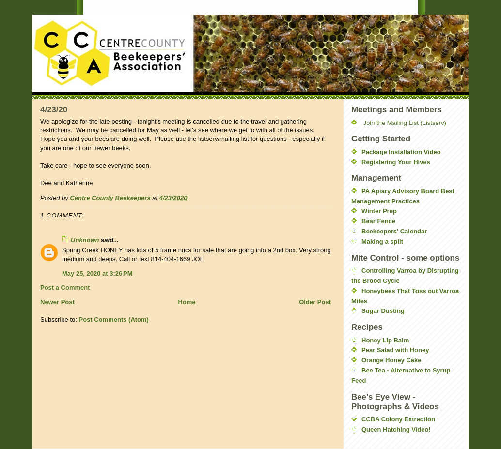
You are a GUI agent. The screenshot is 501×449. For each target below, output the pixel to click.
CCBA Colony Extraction (398, 419)
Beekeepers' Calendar (394, 231)
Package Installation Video (401, 151)
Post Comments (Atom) (114, 319)
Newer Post (57, 302)
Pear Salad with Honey (395, 350)
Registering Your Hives (395, 162)
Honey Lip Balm (385, 340)
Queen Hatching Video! (396, 429)
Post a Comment (65, 287)
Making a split (382, 241)
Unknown (85, 240)
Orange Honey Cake (391, 360)
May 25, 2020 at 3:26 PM (97, 273)
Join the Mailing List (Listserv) (404, 122)
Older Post (315, 302)
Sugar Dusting (383, 310)
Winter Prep (379, 211)
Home (186, 302)
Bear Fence (378, 221)
